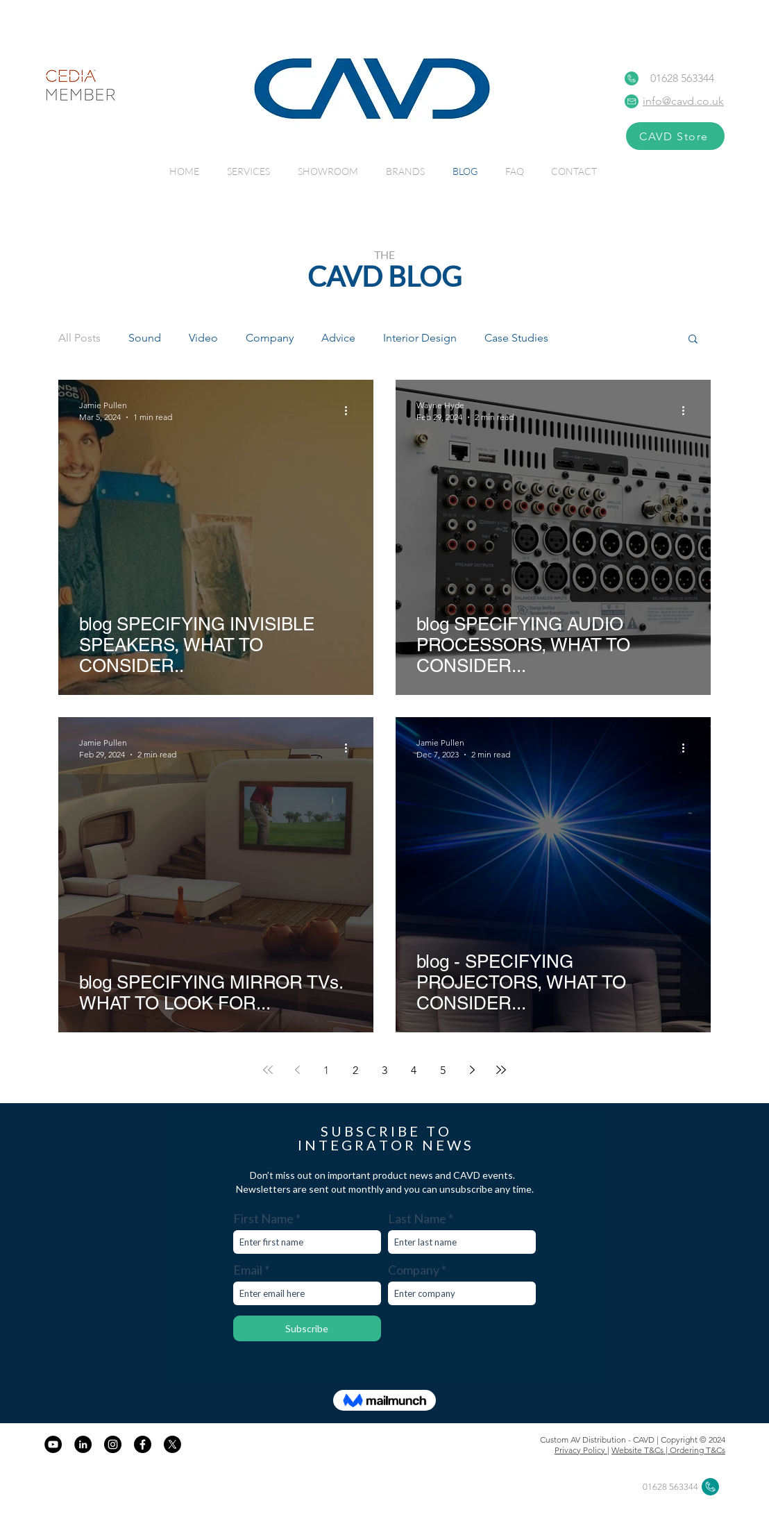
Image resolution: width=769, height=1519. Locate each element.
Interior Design (420, 337)
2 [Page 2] (355, 1070)
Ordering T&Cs (697, 1450)
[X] (172, 1444)
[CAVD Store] (675, 136)
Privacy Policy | (582, 1450)
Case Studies (516, 337)
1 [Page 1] (326, 1070)
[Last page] (501, 1069)
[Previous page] (297, 1069)
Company (270, 337)
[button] (693, 340)
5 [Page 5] (443, 1070)
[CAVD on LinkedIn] (83, 1444)
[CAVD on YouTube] (53, 1444)
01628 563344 (682, 78)
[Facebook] (142, 1444)
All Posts (79, 337)
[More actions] (350, 410)
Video (203, 337)
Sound (144, 337)
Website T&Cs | (640, 1450)
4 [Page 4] (413, 1070)
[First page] (267, 1069)
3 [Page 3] (384, 1070)
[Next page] (471, 1069)
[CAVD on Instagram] (112, 1444)
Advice (338, 337)
